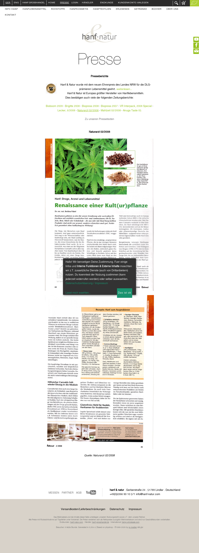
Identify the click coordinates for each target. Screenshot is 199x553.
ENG (16, 3)
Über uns (172, 9)
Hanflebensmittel (34, 9)
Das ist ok (124, 293)
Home (51, 3)
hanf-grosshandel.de (100, 522)
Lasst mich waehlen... (78, 293)
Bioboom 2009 (54, 106)
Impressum (135, 509)
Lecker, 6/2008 (66, 110)
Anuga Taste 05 (132, 110)
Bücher (157, 9)
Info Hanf (11, 9)
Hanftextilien (102, 9)
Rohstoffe (58, 9)
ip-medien (133, 527)
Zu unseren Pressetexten (99, 119)
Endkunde (106, 3)
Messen (54, 493)
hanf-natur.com (76, 522)
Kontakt (10, 15)
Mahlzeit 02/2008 (111, 110)
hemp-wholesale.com (130, 522)
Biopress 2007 (109, 106)
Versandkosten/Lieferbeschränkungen (83, 509)
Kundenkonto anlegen (133, 3)
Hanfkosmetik (79, 9)
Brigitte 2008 (72, 106)
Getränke (140, 9)
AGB (79, 493)
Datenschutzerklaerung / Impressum (87, 283)
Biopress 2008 (90, 106)
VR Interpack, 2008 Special (136, 106)
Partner (68, 493)
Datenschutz (117, 509)
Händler (87, 3)
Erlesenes (122, 9)
